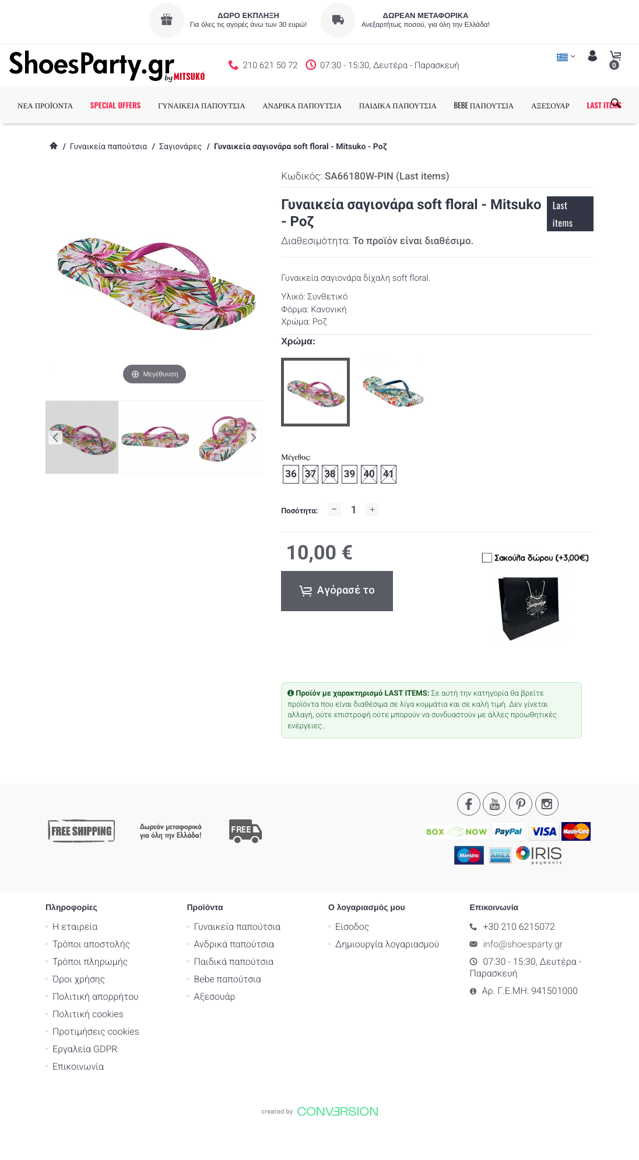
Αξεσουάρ (215, 1033)
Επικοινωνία (78, 1103)
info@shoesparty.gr (523, 980)
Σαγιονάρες (180, 184)
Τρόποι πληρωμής (90, 998)
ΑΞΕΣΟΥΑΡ (571, 105)
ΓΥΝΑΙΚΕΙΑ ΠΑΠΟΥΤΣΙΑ (222, 105)
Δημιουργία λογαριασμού (387, 980)
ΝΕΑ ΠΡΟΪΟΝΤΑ (66, 105)
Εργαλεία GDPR (84, 1085)
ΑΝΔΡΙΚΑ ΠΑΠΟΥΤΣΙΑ (323, 105)
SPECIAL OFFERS (136, 105)
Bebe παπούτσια (227, 1015)
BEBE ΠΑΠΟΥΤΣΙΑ (505, 105)
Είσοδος (352, 963)
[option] (315, 429)
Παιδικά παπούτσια (234, 998)
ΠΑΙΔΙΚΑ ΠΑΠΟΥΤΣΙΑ (419, 105)
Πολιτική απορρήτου (95, 1033)
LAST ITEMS (55, 142)
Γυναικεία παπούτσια (108, 184)
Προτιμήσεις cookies (95, 1068)
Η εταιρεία (74, 963)
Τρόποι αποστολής (91, 980)
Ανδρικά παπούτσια (234, 980)
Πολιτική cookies (88, 1050)
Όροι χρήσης (78, 1015)
